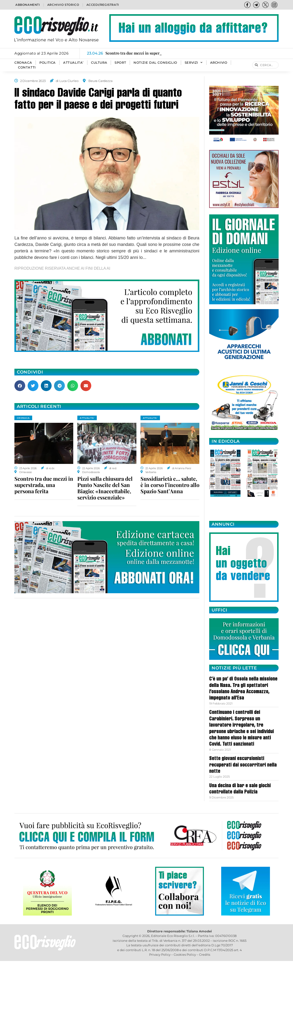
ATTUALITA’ (73, 62)
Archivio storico (63, 4)
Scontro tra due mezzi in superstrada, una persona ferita (43, 485)
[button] (19, 385)
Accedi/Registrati (102, 4)
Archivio (218, 62)
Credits (204, 954)
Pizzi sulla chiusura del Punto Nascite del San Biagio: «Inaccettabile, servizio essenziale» (105, 488)
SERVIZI (194, 62)
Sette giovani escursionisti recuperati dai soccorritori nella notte (243, 765)
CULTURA (99, 62)
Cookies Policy (185, 954)
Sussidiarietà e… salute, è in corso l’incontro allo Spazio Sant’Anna (169, 485)
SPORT (120, 62)
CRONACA (23, 62)
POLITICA (47, 62)
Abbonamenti (27, 4)
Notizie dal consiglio (155, 62)
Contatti (27, 67)
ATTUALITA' (87, 418)
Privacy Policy (160, 954)
